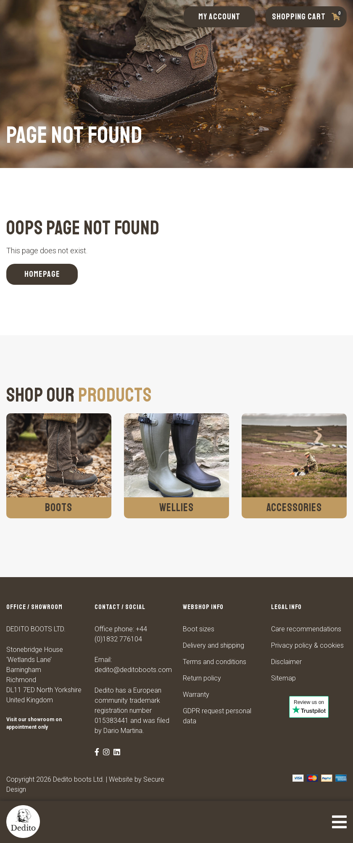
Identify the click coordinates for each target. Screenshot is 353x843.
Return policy (202, 678)
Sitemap (283, 678)
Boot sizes (198, 629)
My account (219, 16)
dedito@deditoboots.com (133, 670)
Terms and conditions (214, 662)
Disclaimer (286, 662)
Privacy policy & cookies (307, 645)
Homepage (42, 274)
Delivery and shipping (213, 645)
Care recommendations (306, 629)
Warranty (196, 695)
